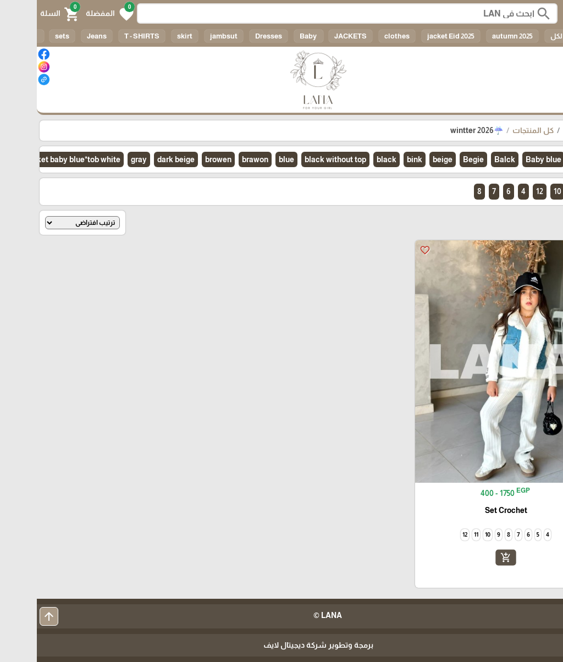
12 (502, 191)
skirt (148, 36)
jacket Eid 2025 (414, 36)
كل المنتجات (496, 130)
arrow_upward (12, 616)
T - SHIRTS (105, 36)
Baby (272, 36)
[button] (73, 13)
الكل (520, 36)
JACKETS (313, 36)
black (350, 159)
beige (406, 159)
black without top (298, 159)
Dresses (231, 36)
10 (521, 191)
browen (181, 159)
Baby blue (507, 159)
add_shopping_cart (468, 557)
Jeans (60, 36)
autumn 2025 (475, 36)
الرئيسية (540, 130)
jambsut (187, 36)
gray (102, 159)
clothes (360, 36)
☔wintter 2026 (439, 130)
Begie (436, 159)
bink (377, 159)
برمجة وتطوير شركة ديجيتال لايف (281, 645)
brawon (218, 159)
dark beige (139, 159)
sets (25, 36)
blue (249, 159)
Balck (467, 159)
